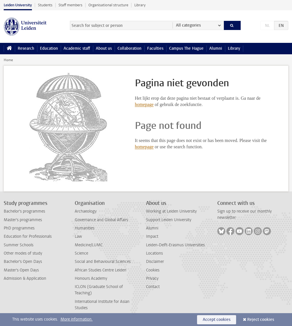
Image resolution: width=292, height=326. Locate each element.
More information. (76, 319)
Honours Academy (91, 278)
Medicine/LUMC (89, 245)
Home (8, 60)
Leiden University (18, 5)
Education (49, 48)
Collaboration (129, 48)
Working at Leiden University (171, 211)
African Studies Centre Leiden (100, 270)
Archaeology (86, 211)
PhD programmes (19, 228)
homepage (144, 104)
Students (45, 5)
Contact (153, 286)
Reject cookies (260, 319)
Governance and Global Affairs (101, 220)
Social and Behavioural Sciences (103, 261)
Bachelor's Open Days (23, 261)
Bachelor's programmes (24, 211)
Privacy (152, 278)
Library (139, 5)
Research (26, 48)
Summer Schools (18, 245)
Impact (152, 236)
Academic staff (77, 48)
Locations (154, 253)
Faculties (155, 48)
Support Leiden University (168, 220)
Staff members (70, 5)
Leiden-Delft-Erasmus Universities (175, 245)
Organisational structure (108, 5)
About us (104, 48)
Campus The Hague (186, 48)
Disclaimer (155, 261)
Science (81, 253)
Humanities (84, 228)
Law (78, 236)
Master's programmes (23, 220)
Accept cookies (216, 319)
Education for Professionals (28, 236)
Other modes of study (23, 253)
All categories (188, 25)
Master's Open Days (21, 270)
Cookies (152, 270)
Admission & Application (25, 278)
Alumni (215, 48)
